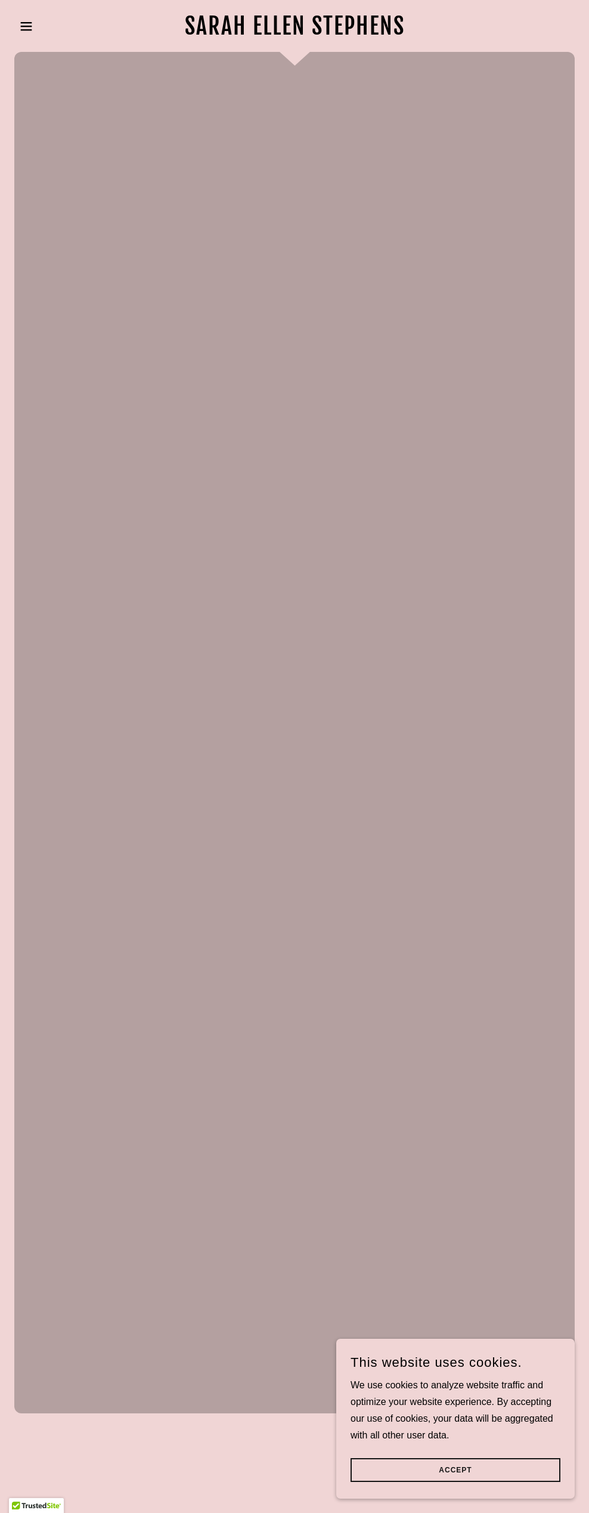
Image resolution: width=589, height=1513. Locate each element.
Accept (455, 1470)
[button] (56, 26)
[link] (294, 31)
